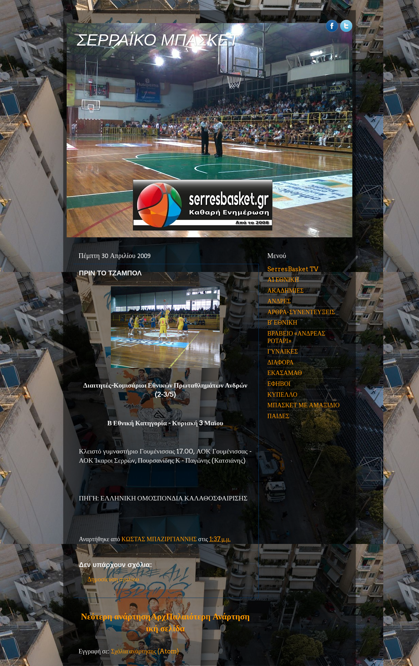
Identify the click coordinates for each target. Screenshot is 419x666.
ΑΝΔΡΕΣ (279, 301)
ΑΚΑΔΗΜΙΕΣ (285, 290)
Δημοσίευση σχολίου (113, 579)
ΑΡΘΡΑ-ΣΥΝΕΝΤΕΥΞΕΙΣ (301, 311)
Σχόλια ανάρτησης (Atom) (145, 651)
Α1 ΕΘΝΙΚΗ (283, 279)
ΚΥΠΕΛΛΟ (282, 394)
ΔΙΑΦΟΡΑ (280, 362)
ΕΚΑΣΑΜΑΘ (284, 372)
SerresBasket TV (292, 269)
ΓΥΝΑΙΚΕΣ (282, 351)
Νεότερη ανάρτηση (115, 616)
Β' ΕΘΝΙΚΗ (282, 322)
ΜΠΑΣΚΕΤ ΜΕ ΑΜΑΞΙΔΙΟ (303, 405)
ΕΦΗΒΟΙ (278, 383)
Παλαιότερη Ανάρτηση (208, 616)
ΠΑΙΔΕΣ (278, 416)
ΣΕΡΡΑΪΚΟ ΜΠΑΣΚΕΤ (158, 40)
